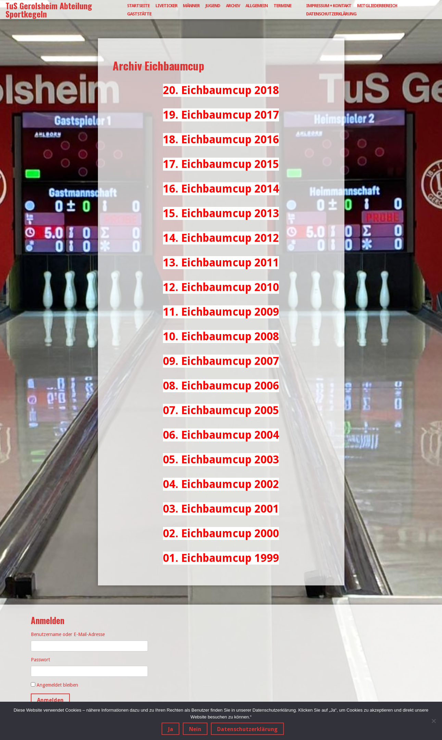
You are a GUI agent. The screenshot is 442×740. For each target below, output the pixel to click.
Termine (282, 5)
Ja (170, 729)
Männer (191, 5)
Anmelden (50, 700)
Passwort (40, 659)
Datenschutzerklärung (331, 13)
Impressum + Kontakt (328, 5)
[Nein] (433, 720)
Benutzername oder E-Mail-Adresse (68, 634)
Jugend (212, 5)
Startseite (138, 5)
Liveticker (166, 5)
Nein (195, 729)
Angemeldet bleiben (57, 685)
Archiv (233, 5)
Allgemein (256, 5)
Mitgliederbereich (377, 5)
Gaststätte (139, 13)
